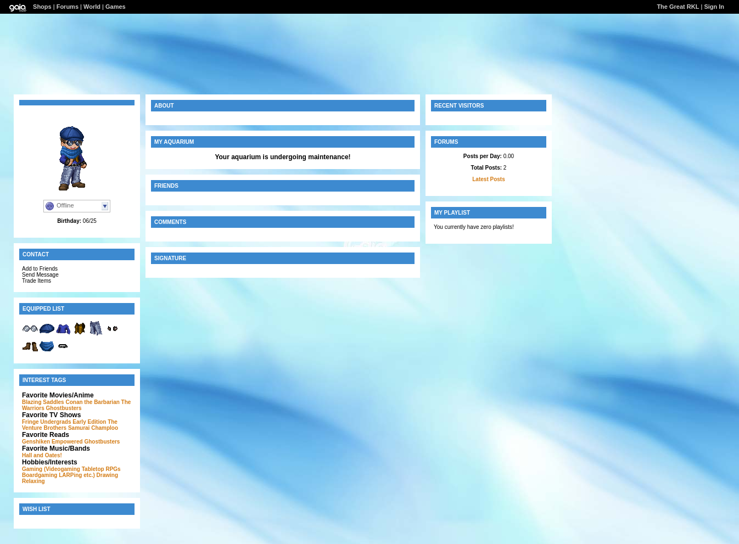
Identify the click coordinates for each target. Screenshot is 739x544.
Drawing (107, 475)
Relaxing (33, 481)
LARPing (70, 475)
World (91, 6)
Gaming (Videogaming (51, 469)
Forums (68, 6)
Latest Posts (488, 179)
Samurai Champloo (93, 428)
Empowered (67, 442)
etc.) (89, 475)
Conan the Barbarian (92, 402)
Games (115, 6)
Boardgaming (39, 475)
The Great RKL (678, 6)
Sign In (714, 6)
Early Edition (89, 422)
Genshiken (36, 442)
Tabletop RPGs (101, 469)
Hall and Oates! (42, 455)
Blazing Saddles (43, 402)
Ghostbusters (64, 408)
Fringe (30, 422)
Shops (42, 6)
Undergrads (55, 422)
